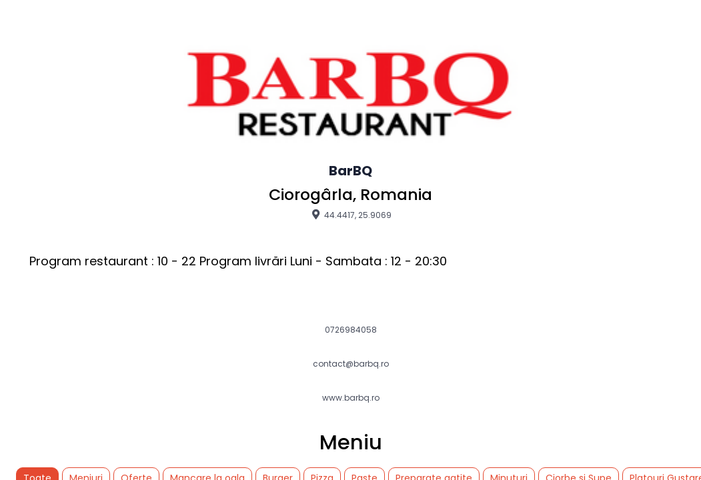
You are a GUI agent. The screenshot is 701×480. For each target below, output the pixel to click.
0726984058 (351, 330)
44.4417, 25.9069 (350, 214)
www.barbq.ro (351, 398)
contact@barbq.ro (351, 364)
